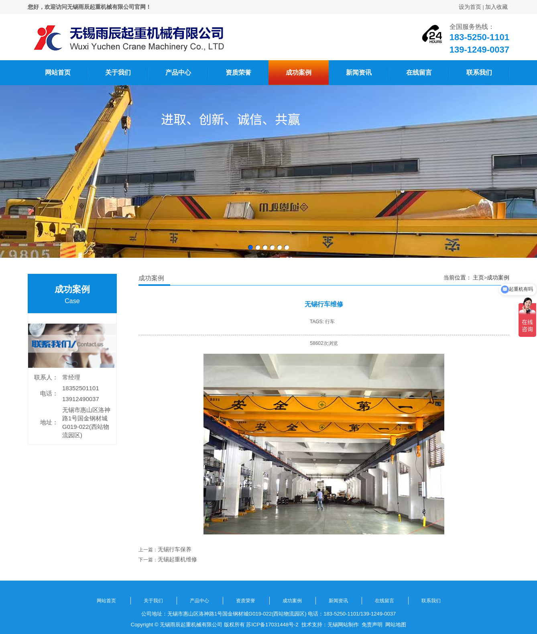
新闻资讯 (359, 72)
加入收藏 (496, 7)
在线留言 (419, 72)
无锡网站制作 (343, 625)
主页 (478, 277)
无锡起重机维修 (177, 559)
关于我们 (118, 72)
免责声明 (372, 625)
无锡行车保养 (174, 549)
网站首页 (58, 72)
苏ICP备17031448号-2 (272, 625)
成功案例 (298, 72)
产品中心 (178, 72)
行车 (330, 321)
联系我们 (479, 72)
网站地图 (395, 625)
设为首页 (470, 7)
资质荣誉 (238, 72)
